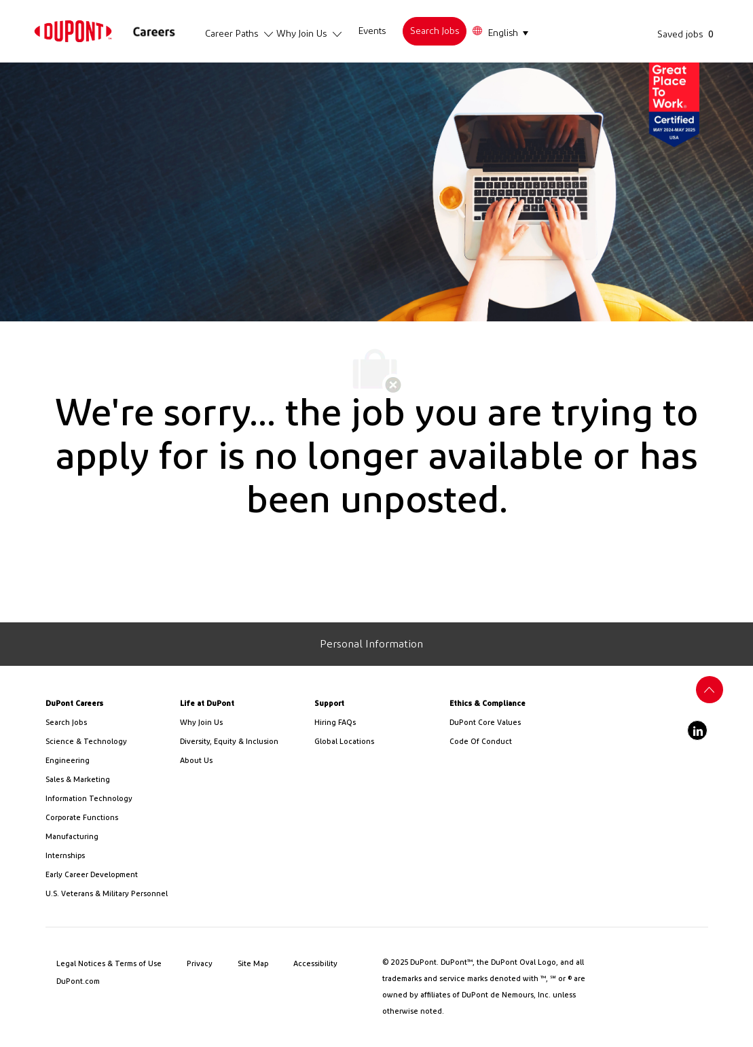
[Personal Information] (371, 644)
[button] (500, 31)
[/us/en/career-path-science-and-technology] (107, 742)
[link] (73, 31)
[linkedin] (697, 730)
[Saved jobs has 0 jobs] (688, 34)
